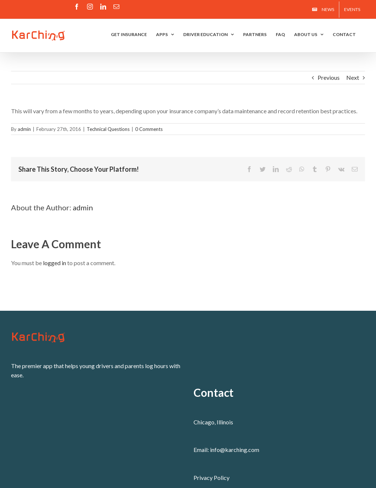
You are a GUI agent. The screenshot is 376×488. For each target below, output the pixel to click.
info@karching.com (234, 449)
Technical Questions (108, 129)
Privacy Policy (211, 477)
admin (24, 129)
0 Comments (149, 129)
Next (352, 77)
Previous (329, 77)
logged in (54, 262)
